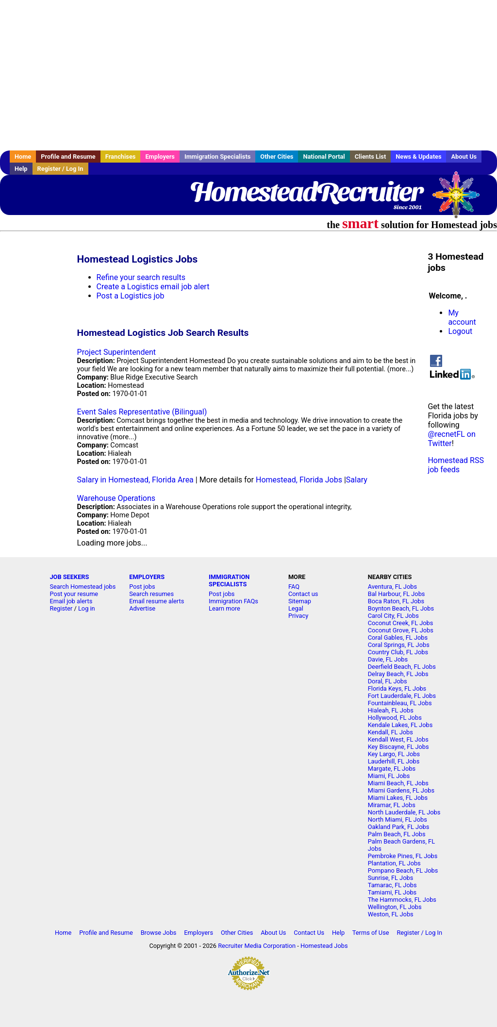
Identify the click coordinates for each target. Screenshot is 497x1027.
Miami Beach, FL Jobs (398, 783)
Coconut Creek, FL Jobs (400, 623)
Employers (160, 156)
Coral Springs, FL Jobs (399, 644)
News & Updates (418, 156)
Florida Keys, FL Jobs (397, 688)
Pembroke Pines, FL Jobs (403, 856)
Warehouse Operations (116, 498)
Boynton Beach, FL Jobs (401, 608)
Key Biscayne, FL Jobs (398, 746)
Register (61, 608)
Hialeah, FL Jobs (391, 710)
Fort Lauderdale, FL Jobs (402, 695)
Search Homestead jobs (83, 586)
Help (21, 168)
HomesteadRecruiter (306, 192)
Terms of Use (370, 932)
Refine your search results (141, 277)
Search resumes (151, 593)
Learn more (224, 608)
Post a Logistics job (131, 295)
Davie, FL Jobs (388, 659)
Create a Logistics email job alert (153, 286)
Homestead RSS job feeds (456, 465)
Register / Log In (60, 168)
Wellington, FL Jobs (395, 907)
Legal (295, 608)
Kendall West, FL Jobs (398, 739)
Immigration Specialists (217, 156)
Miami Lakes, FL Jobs (398, 797)
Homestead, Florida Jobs (299, 479)
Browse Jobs (159, 932)
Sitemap (299, 601)
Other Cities (276, 156)
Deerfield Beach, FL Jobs (402, 666)
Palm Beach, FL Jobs (397, 834)
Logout (460, 331)
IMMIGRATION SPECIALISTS (229, 580)
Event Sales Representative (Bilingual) (142, 411)
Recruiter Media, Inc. (460, 199)
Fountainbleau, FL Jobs (400, 703)
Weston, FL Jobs (391, 914)
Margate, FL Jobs (391, 768)
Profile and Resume (68, 156)
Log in (86, 608)
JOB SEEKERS (69, 576)
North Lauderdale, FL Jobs (404, 812)
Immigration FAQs (233, 601)
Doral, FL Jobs (387, 681)
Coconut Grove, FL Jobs (400, 630)
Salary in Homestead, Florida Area (135, 479)
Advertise (142, 608)
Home (23, 156)
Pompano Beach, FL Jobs (403, 870)
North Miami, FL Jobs (397, 819)
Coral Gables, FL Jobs (398, 637)
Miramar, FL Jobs (391, 805)
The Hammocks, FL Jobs (402, 899)
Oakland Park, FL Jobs (399, 826)
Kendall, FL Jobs (390, 732)
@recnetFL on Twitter (451, 439)
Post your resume (74, 593)
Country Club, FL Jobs (398, 652)
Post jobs (142, 586)
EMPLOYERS (147, 576)
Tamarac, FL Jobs (392, 885)
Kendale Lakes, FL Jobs (400, 725)
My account (462, 317)
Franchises (120, 156)
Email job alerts (71, 601)
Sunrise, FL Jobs (391, 877)
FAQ (293, 586)
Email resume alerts (156, 601)
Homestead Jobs (324, 945)
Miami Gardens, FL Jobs (401, 790)
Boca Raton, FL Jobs (396, 601)
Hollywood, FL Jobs (395, 717)
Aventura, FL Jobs (392, 586)
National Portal (324, 156)
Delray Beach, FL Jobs (398, 674)
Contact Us (309, 932)
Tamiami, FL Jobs (392, 892)
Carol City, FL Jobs (393, 615)
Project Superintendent (116, 352)
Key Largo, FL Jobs (394, 754)
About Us (464, 156)
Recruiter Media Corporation (257, 945)
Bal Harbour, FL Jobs (396, 593)
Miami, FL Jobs (389, 775)
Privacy (298, 615)
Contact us (303, 593)
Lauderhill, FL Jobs (394, 761)
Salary (356, 479)
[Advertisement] (248, 75)
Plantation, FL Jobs (394, 863)
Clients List (370, 156)
